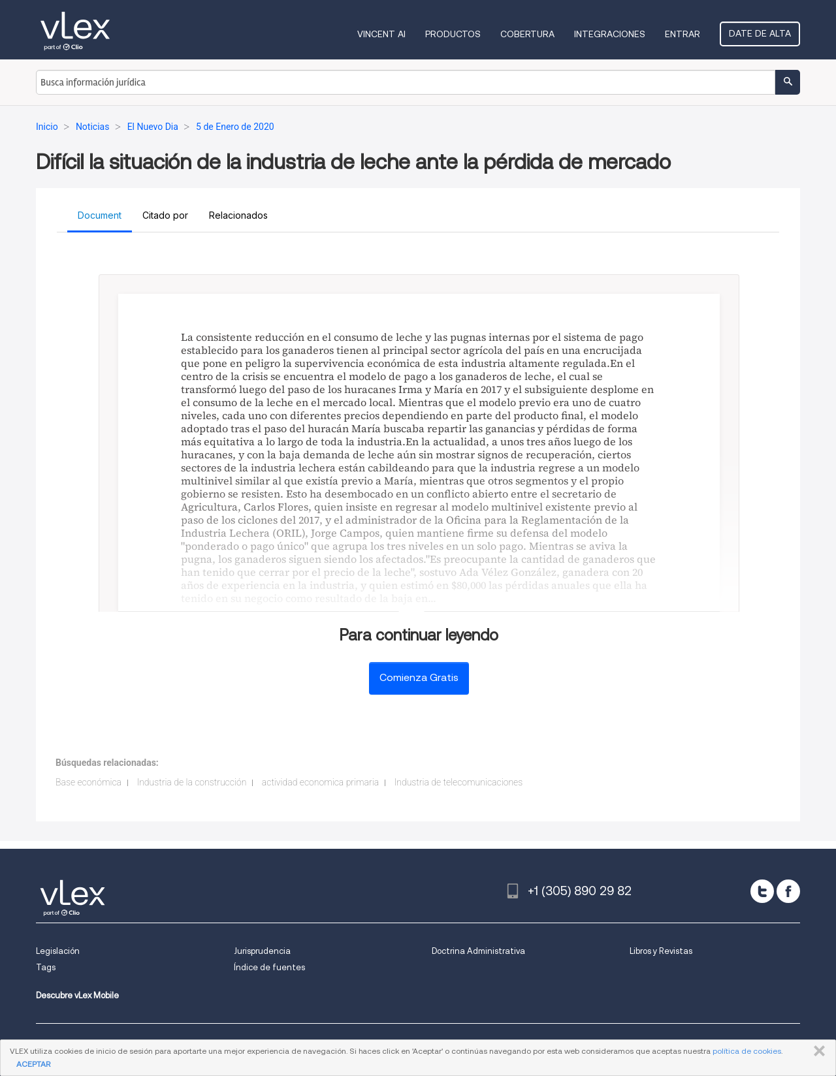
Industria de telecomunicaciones (458, 782)
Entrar (682, 34)
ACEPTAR (33, 1064)
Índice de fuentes (269, 967)
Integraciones (609, 34)
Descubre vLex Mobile (77, 995)
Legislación (58, 951)
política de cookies (747, 1051)
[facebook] (788, 891)
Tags (46, 967)
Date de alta (760, 33)
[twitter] (762, 891)
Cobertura (527, 34)
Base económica (88, 782)
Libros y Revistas (661, 951)
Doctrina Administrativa (478, 951)
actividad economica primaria (320, 782)
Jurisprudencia (262, 951)
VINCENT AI (381, 34)
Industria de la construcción (191, 782)
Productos (453, 34)
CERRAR (817, 1051)
